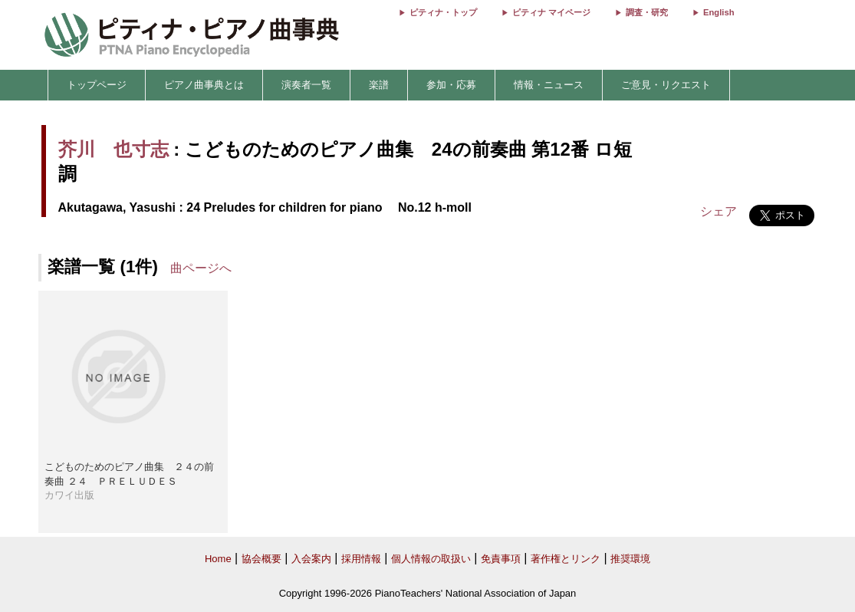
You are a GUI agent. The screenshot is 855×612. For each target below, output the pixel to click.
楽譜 (379, 84)
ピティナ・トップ (443, 12)
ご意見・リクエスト (666, 84)
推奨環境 (630, 558)
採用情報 (361, 558)
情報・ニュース (549, 84)
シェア (718, 211)
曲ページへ (201, 268)
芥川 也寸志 (113, 149)
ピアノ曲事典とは (204, 84)
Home (218, 558)
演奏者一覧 (306, 84)
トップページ (97, 84)
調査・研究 (647, 12)
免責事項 (501, 558)
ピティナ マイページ (551, 12)
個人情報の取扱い (431, 558)
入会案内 (311, 558)
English (718, 12)
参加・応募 (451, 84)
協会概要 (261, 558)
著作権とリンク (565, 558)
